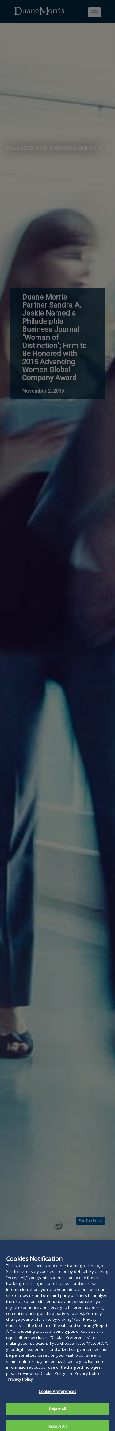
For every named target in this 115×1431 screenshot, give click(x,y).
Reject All (57, 1411)
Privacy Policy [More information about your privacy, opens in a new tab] (20, 1382)
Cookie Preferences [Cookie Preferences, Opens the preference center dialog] (57, 1394)
